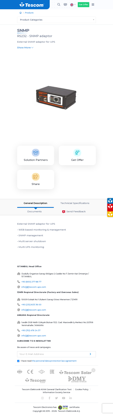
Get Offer (83, 4)
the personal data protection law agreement (54, 361)
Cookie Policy (81, 389)
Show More (25, 47)
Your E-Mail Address (31, 354)
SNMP (23, 30)
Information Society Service (56, 392)
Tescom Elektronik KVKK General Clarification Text (47, 389)
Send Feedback (74, 211)
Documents (34, 211)
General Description (35, 203)
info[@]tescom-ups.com (33, 287)
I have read (49, 361)
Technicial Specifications (74, 203)
